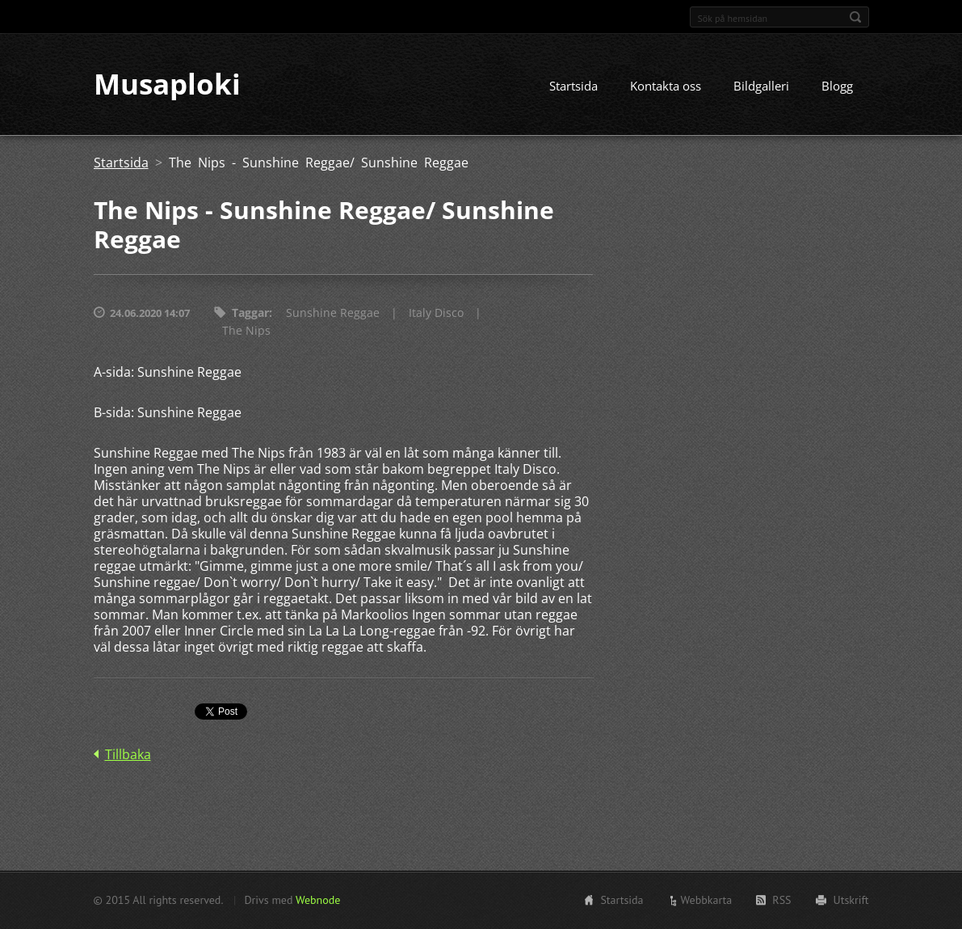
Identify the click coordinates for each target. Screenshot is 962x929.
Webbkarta (707, 900)
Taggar (250, 313)
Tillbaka (128, 755)
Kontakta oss (665, 86)
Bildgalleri (761, 86)
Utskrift (851, 900)
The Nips (246, 331)
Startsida (573, 86)
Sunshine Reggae (333, 313)
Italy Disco (436, 313)
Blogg (837, 86)
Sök (855, 17)
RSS (781, 900)
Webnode (318, 900)
